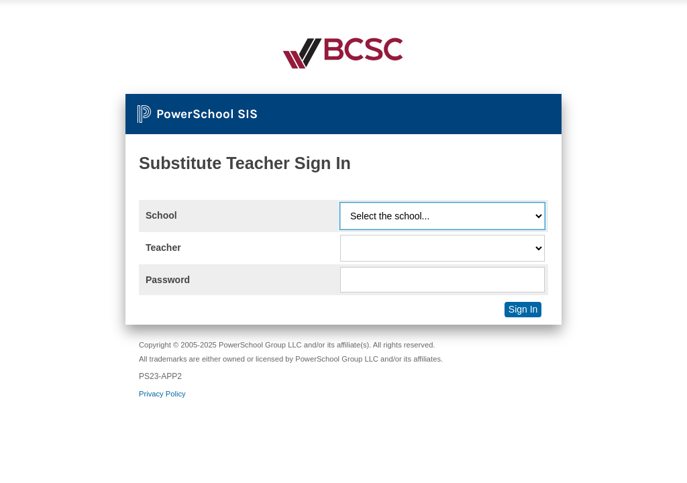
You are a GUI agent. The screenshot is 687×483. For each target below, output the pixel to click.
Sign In (523, 309)
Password (168, 279)
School (161, 215)
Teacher (163, 247)
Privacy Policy (162, 394)
